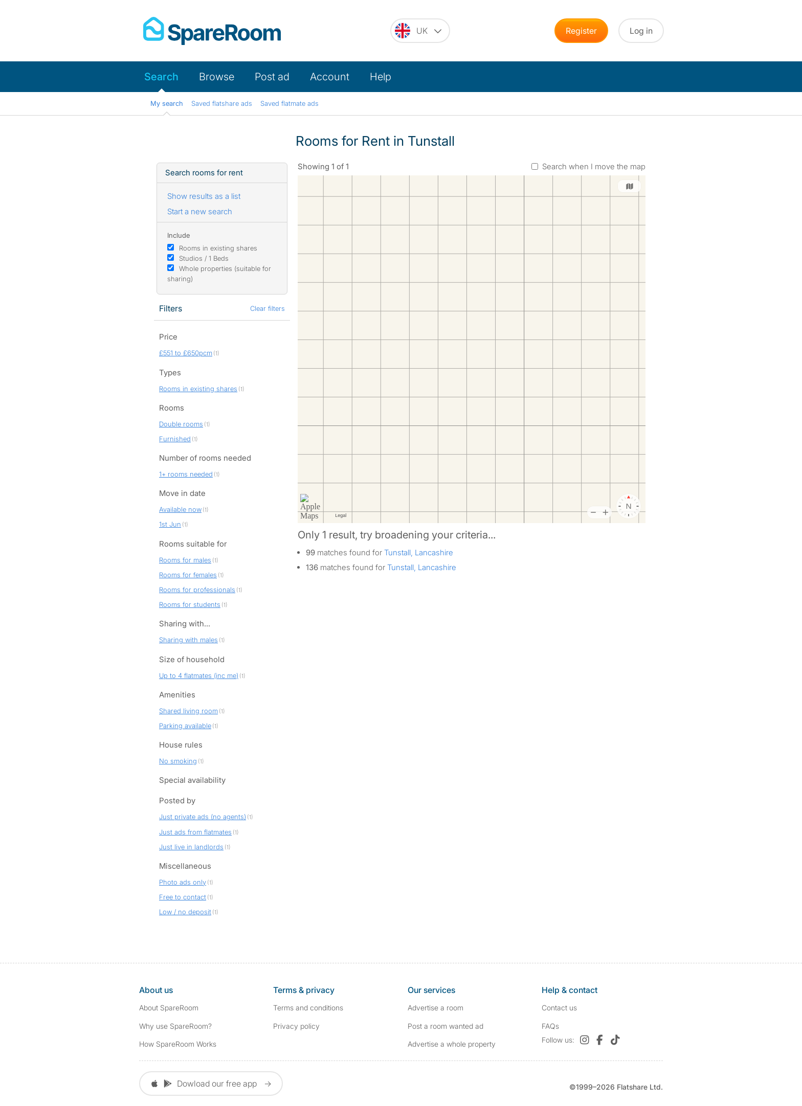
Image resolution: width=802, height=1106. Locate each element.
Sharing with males (188, 640)
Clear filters (267, 308)
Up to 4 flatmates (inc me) (198, 675)
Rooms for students (189, 604)
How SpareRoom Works (177, 1044)
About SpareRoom (168, 1007)
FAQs (550, 1026)
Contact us (559, 1007)
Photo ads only (182, 882)
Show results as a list (203, 196)
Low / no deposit (185, 912)
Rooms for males (185, 560)
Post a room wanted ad (445, 1026)
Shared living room (188, 711)
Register (581, 31)
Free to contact (182, 897)
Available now (180, 509)
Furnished (175, 439)
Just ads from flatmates (195, 832)
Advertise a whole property (452, 1044)
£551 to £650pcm (185, 353)
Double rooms (181, 424)
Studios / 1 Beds (204, 258)
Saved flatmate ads (289, 103)
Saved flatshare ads (221, 103)
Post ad (272, 77)
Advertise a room (435, 1007)
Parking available (185, 725)
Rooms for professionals (197, 589)
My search (166, 103)
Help (380, 77)
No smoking (178, 761)
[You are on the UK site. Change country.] (420, 30)
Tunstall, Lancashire (418, 552)
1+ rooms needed (186, 474)
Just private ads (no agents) (202, 816)
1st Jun (170, 524)
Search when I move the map (593, 166)
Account (329, 77)
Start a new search (199, 211)
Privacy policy (296, 1026)
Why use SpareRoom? (175, 1026)
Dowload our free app (211, 1083)
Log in (641, 31)
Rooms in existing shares (218, 248)
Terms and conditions (308, 1007)
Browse (216, 77)
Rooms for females (188, 575)
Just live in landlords (191, 847)
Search (161, 77)
